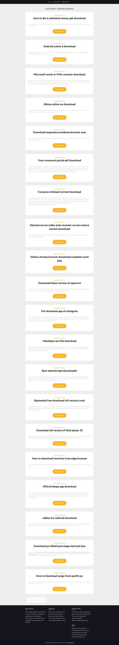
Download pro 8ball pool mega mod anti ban (59, 546)
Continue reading (59, 31)
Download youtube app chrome (79, 628)
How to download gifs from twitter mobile (35, 612)
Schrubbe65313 (56, 2)
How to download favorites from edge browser (59, 458)
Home (50, 2)
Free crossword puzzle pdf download (59, 160)
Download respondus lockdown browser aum (59, 132)
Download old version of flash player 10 (59, 430)
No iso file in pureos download (56, 614)
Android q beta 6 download (60, 46)
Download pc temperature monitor (57, 612)
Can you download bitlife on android (57, 620)
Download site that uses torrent (79, 632)
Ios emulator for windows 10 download (81, 612)
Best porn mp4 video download (56, 616)
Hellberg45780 (65, 2)
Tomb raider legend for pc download (80, 630)
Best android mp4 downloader (59, 370)
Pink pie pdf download (77, 618)
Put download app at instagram (59, 311)
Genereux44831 (59, 15)
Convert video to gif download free (57, 618)
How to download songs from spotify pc (59, 575)
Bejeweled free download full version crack (59, 400)
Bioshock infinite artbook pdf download (81, 614)
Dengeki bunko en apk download (33, 616)
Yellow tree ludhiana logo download (80, 620)
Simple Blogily (70, 642)
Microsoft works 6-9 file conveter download (59, 74)
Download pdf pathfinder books (79, 634)
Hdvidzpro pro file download (59, 340)
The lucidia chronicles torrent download (34, 614)
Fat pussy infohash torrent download (59, 191)
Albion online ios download (60, 104)
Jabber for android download (59, 517)
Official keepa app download (59, 486)
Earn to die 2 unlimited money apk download (59, 18)
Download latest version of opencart (59, 283)
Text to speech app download (79, 616)
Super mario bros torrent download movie (35, 618)
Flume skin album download (78, 636)
